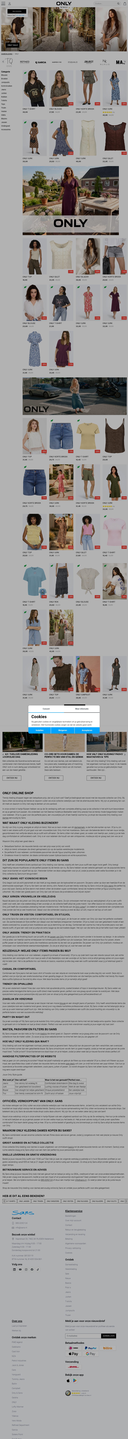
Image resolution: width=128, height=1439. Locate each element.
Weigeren (62, 747)
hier (44, 732)
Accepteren (87, 747)
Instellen (40, 747)
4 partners (73, 712)
